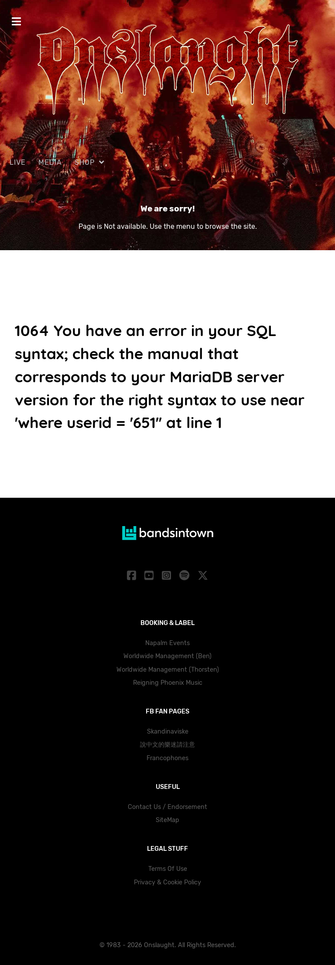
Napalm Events (167, 643)
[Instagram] (168, 576)
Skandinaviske (167, 731)
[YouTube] (150, 576)
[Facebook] (133, 576)
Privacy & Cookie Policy (167, 882)
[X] (203, 576)
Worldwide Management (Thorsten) (167, 669)
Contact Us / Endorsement (167, 807)
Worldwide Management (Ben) (167, 656)
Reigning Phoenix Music (167, 682)
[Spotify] (185, 576)
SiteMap (167, 820)
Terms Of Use (167, 869)
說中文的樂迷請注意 (167, 744)
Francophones (167, 758)
